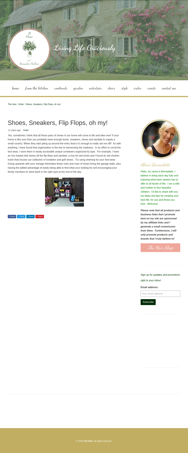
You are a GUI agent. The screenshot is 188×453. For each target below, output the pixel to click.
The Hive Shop (160, 248)
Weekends (60, 88)
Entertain (95, 88)
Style (124, 88)
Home (15, 88)
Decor (111, 88)
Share (12, 216)
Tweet (21, 216)
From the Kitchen (36, 88)
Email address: (149, 287)
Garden (78, 88)
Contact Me (169, 88)
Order (137, 88)
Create (152, 88)
